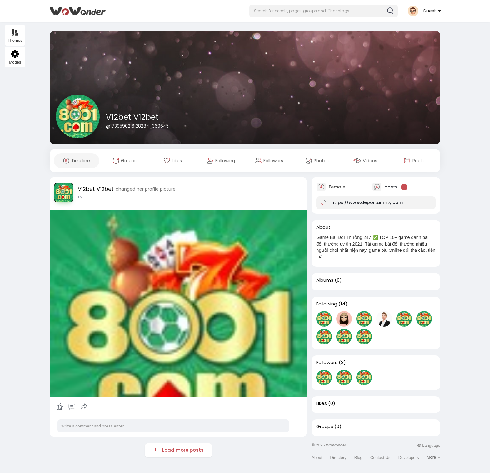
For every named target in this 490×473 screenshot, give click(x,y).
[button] (323, 11)
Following (326, 303)
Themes (15, 35)
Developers (408, 458)
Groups (324, 426)
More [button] (433, 457)
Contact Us (380, 458)
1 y (80, 197)
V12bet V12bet (132, 117)
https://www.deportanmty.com (367, 202)
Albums (324, 280)
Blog (358, 458)
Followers (327, 362)
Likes (321, 403)
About (317, 458)
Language (428, 445)
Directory (338, 458)
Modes (15, 57)
